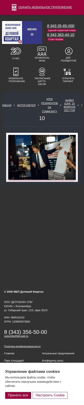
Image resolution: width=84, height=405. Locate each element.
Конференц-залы (42, 59)
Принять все (18, 395)
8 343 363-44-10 (60, 35)
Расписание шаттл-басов (42, 81)
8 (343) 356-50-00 (25, 332)
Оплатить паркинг (68, 79)
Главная (5, 105)
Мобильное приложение (16, 79)
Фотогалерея (26, 105)
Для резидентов (68, 59)
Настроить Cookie (50, 395)
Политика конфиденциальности (22, 346)
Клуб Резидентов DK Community (49, 105)
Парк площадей (14, 360)
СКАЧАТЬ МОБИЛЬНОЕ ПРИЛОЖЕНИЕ (42, 7)
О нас (16, 58)
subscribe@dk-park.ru (16, 336)
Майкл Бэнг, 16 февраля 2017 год (69, 105)
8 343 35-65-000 (60, 26)
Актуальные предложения (58, 353)
